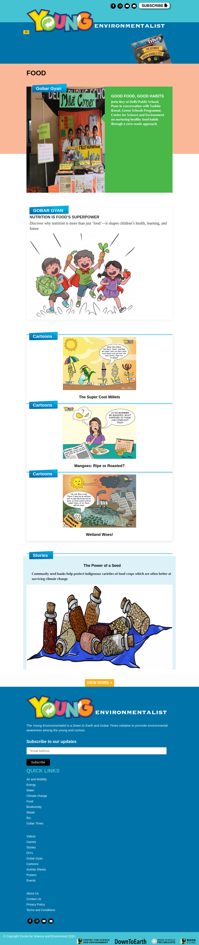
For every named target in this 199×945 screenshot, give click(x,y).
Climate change (36, 796)
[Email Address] (96, 750)
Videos (31, 836)
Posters (31, 875)
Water (30, 790)
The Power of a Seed (102, 565)
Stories (31, 847)
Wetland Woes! (99, 534)
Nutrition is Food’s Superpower (64, 217)
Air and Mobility (36, 779)
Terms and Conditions (40, 910)
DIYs (29, 853)
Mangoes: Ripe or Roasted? (99, 466)
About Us (32, 893)
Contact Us (33, 899)
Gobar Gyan (34, 858)
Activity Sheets (36, 869)
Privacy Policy (35, 904)
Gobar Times (34, 823)
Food (29, 801)
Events (31, 880)
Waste (30, 812)
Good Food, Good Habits (137, 96)
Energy (31, 784)
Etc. (29, 818)
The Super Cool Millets (99, 397)
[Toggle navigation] (26, 32)
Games (31, 842)
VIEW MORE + (99, 683)
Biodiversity (34, 807)
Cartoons (32, 864)
